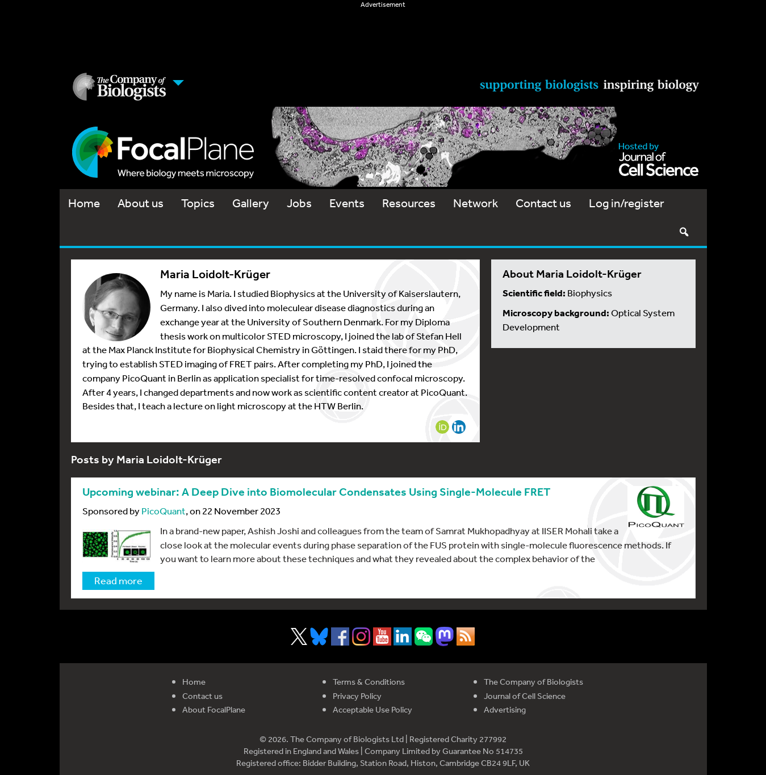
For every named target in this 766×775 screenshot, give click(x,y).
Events (347, 203)
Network (475, 203)
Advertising (505, 709)
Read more (118, 580)
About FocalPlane (213, 709)
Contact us (543, 203)
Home (84, 203)
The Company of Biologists (533, 681)
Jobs (299, 203)
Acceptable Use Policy (372, 709)
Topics (198, 203)
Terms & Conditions (369, 681)
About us (141, 203)
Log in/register (626, 203)
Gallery (250, 203)
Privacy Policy (357, 695)
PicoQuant (163, 511)
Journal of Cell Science (525, 695)
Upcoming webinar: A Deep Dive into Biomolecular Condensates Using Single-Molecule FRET (316, 492)
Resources (409, 203)
